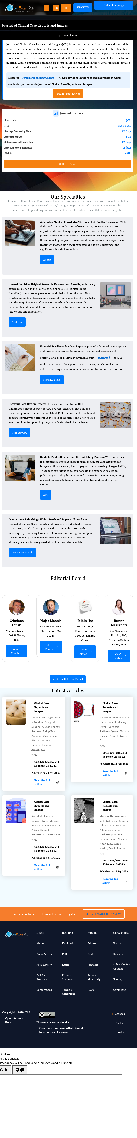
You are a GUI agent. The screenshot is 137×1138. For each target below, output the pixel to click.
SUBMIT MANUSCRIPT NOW (103, 897)
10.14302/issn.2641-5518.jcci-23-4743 (115, 879)
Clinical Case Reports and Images (41, 724)
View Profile (18, 651)
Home (40, 932)
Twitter (118, 1023)
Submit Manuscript (95, 977)
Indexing (67, 932)
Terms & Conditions (68, 991)
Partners (118, 943)
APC (45, 494)
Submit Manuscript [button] (68, 93)
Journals (93, 964)
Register (83, 7)
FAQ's (91, 989)
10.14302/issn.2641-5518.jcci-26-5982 (47, 781)
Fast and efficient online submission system (44, 897)
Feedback (68, 943)
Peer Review (19, 432)
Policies (66, 954)
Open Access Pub (22, 552)
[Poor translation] (19, 1069)
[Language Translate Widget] (113, 5)
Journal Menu (68, 28)
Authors (93, 932)
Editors (92, 943)
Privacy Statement (68, 977)
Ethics (65, 964)
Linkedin (117, 1032)
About (47, 259)
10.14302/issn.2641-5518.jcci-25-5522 (115, 771)
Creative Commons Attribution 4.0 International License (62, 1030)
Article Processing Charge (38, 77)
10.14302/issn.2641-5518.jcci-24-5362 (47, 865)
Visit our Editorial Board (68, 679)
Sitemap (118, 979)
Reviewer (93, 954)
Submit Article (51, 379)
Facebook (118, 1013)
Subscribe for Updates (121, 966)
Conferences (44, 989)
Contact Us (119, 989)
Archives (17, 322)
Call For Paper (68, 164)
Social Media (121, 932)
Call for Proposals (42, 977)
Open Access (44, 954)
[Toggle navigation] (66, 8)
